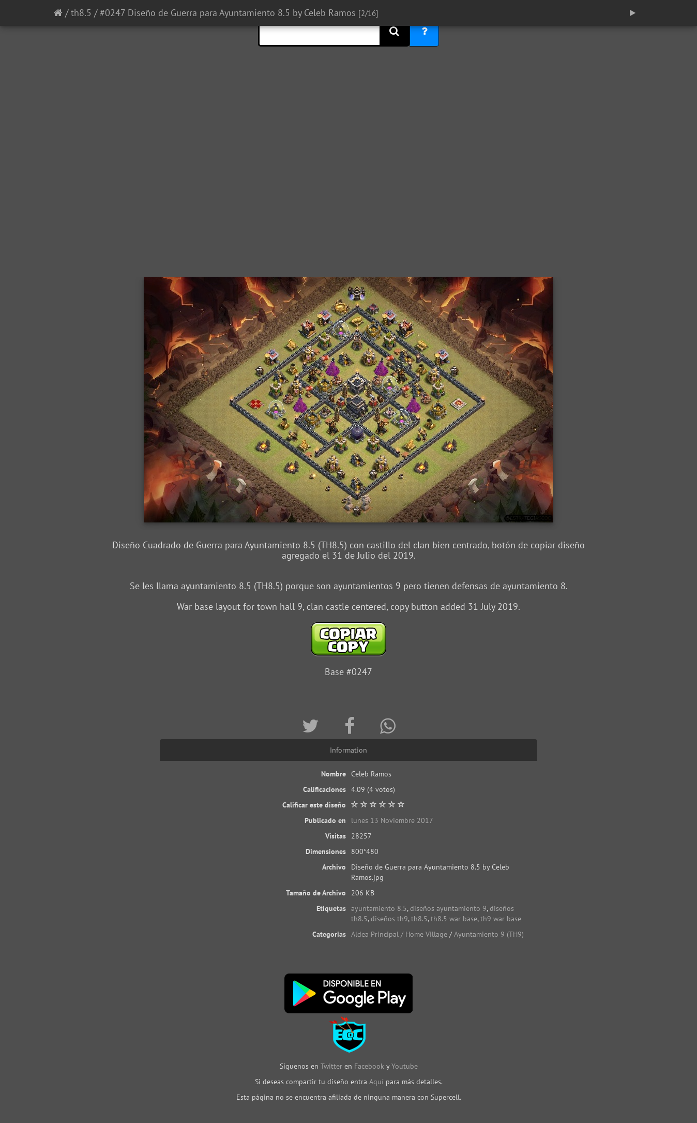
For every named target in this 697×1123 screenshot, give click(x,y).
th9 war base (500, 918)
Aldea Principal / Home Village (399, 934)
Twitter (332, 1066)
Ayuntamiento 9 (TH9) (489, 934)
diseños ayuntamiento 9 (448, 908)
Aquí (376, 1081)
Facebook (369, 1066)
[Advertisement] (348, 194)
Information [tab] (348, 750)
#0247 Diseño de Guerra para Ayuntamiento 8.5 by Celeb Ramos (228, 13)
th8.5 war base (454, 918)
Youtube (404, 1066)
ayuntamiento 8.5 (379, 908)
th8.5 (81, 13)
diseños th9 (389, 918)
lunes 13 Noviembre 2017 (392, 820)
